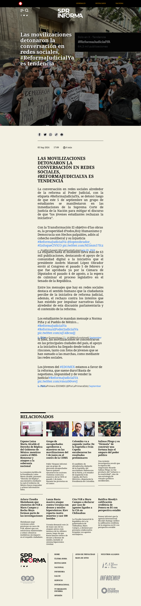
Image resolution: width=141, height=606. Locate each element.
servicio (58, 580)
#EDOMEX (67, 367)
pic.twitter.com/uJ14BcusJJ (56, 333)
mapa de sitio (82, 558)
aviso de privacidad (85, 554)
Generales (84, 3)
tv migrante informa (60, 590)
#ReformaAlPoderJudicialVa (58, 329)
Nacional (123, 3)
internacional (61, 584)
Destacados (104, 3)
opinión (58, 595)
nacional (59, 567)
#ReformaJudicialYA (63, 378)
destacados (60, 563)
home (57, 554)
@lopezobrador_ (79, 242)
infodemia (59, 571)
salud (57, 576)
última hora (60, 558)
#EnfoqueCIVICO (50, 245)
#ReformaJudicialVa (52, 242)
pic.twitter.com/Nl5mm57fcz (83, 245)
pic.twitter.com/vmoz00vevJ (58, 381)
